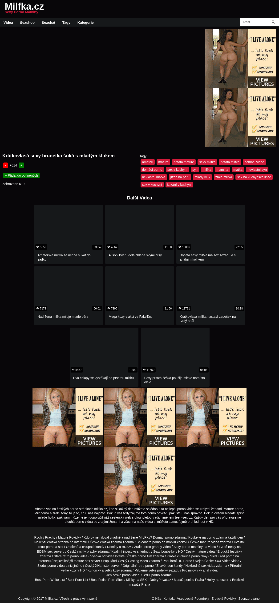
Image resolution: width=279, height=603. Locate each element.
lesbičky (236, 551)
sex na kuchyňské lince (254, 177)
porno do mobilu (164, 542)
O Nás (156, 598)
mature (163, 162)
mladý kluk (202, 177)
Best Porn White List (50, 580)
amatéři (147, 162)
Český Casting (128, 561)
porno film (144, 556)
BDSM (126, 547)
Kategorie (85, 22)
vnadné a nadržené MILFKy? (131, 537)
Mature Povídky (69, 537)
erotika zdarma (111, 542)
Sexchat (48, 22)
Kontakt (168, 598)
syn (195, 169)
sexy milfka (207, 162)
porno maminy (192, 547)
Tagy (66, 22)
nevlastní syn (257, 169)
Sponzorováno (248, 598)
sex (203, 565)
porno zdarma (217, 537)
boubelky (167, 551)
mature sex (82, 561)
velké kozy (69, 570)
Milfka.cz (24, 9)
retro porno (46, 547)
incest (127, 551)
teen (169, 565)
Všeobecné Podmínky (193, 598)
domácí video (254, 162)
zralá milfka (223, 177)
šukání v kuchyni (179, 184)
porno (169, 537)
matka (237, 169)
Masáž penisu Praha (189, 580)
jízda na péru (180, 177)
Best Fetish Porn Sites (107, 580)
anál (206, 570)
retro (140, 565)
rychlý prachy (87, 551)
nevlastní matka (153, 177)
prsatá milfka (230, 162)
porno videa (56, 565)
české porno (121, 575)
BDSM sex (45, 551)
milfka (207, 169)
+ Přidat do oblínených (21, 175)
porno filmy (199, 556)
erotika (52, 542)
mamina (222, 169)
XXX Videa (222, 561)
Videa (8, 22)
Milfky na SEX (136, 580)
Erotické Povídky (223, 598)
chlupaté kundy (93, 547)
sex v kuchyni (177, 169)
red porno (227, 556)
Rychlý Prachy (44, 537)
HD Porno (185, 561)
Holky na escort (218, 580)
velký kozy (112, 570)
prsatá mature (184, 162)
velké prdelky (158, 570)
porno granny (152, 547)
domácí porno (152, 169)
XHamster (102, 565)
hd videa (108, 556)
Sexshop (27, 22)
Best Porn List (78, 580)
